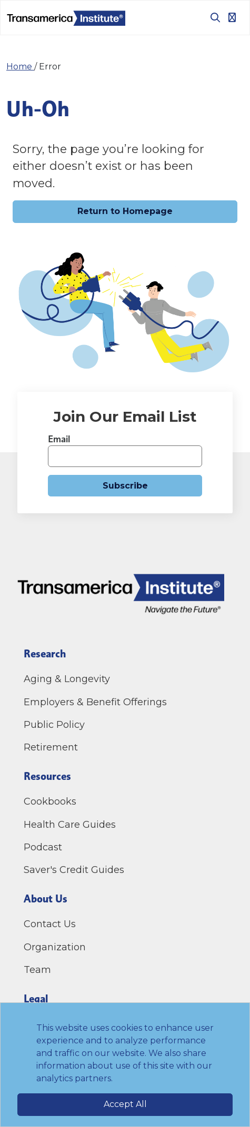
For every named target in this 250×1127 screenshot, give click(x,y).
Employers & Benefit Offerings (95, 702)
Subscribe (125, 486)
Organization (55, 947)
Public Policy (54, 724)
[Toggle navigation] (232, 17)
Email (59, 438)
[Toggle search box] (211, 17)
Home (20, 67)
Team (37, 970)
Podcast (43, 847)
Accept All (125, 1104)
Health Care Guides (70, 824)
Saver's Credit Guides (74, 870)
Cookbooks (50, 801)
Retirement (51, 747)
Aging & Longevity (67, 679)
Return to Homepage (125, 211)
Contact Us (51, 924)
